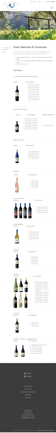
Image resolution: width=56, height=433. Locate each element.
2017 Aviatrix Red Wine (42, 301)
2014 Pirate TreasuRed (31, 129)
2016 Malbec (34, 261)
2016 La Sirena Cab (34, 93)
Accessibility (28, 395)
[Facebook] (27, 374)
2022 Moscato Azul (34, 155)
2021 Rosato (34, 186)
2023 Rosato (34, 183)
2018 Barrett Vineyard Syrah (39, 345)
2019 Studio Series (42, 209)
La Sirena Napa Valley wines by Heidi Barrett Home (11, 6)
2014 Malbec (34, 264)
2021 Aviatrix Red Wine (42, 287)
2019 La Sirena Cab (34, 88)
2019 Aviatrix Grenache (42, 294)
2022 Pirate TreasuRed (31, 119)
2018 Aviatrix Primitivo (42, 299)
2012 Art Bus (34, 327)
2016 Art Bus (34, 323)
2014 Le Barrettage (36, 347)
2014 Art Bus (34, 325)
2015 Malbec (34, 262)
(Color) (26, 58)
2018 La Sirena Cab (34, 90)
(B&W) (44, 58)
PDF (26, 64)
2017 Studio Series (42, 213)
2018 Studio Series (42, 211)
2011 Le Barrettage (36, 352)
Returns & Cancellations (28, 392)
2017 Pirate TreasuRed (31, 124)
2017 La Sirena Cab (34, 92)
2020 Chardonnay (34, 236)
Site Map (28, 398)
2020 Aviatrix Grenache (42, 293)
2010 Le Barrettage (36, 354)
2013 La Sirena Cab (34, 98)
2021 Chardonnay (34, 234)
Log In (39, 1)
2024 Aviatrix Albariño (42, 282)
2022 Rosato (34, 184)
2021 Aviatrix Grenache (42, 286)
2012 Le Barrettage (36, 350)
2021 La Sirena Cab (34, 86)
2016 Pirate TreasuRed (31, 126)
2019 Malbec (34, 257)
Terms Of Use (28, 389)
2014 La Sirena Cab (34, 97)
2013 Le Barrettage (36, 349)
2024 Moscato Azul (34, 152)
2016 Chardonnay (34, 239)
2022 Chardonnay (34, 232)
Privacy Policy (28, 386)
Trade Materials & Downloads (7, 49)
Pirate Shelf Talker (49, 126)
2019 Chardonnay (34, 237)
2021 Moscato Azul (34, 157)
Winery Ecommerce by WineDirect (46, 431)
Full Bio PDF (27, 61)
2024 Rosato (34, 181)
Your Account (33, 1)
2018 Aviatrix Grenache (42, 298)
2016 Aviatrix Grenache (42, 303)
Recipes (4, 52)
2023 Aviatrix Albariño (42, 284)
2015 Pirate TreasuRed (31, 127)
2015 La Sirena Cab (34, 95)
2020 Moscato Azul (34, 158)
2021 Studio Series (42, 207)
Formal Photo (45, 61)
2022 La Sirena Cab (34, 85)
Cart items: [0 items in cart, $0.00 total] (50, 1)
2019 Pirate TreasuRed (31, 121)
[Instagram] (27, 377)
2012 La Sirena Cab (34, 100)
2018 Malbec (34, 259)
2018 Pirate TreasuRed (31, 122)
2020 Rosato (34, 188)
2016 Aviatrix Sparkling (42, 296)
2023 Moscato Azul (34, 153)
